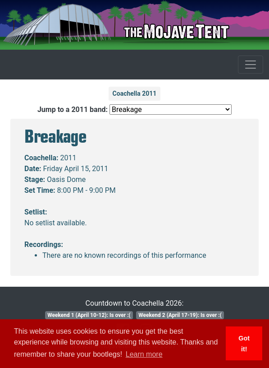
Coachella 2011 (135, 93)
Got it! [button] (244, 344)
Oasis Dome (66, 179)
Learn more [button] (144, 354)
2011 (68, 158)
